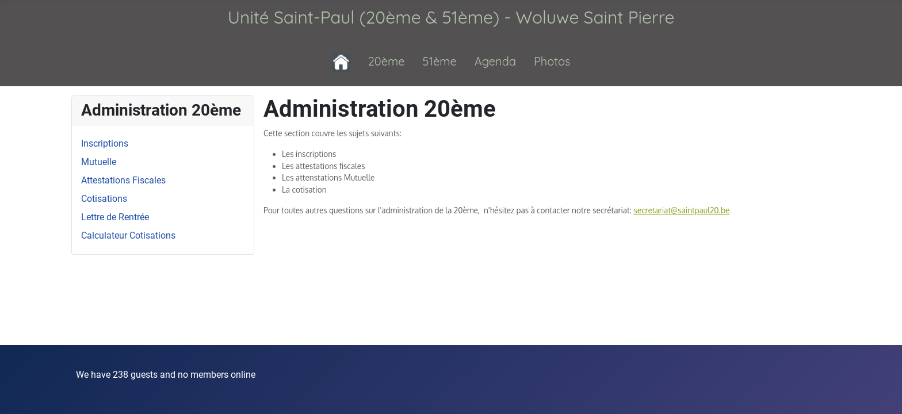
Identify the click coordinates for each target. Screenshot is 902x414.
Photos (552, 61)
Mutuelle (98, 161)
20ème (386, 61)
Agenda (495, 61)
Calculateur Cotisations (128, 235)
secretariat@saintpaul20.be (682, 210)
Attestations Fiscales (123, 180)
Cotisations (104, 198)
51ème (440, 61)
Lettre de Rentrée (115, 217)
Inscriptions (104, 143)
